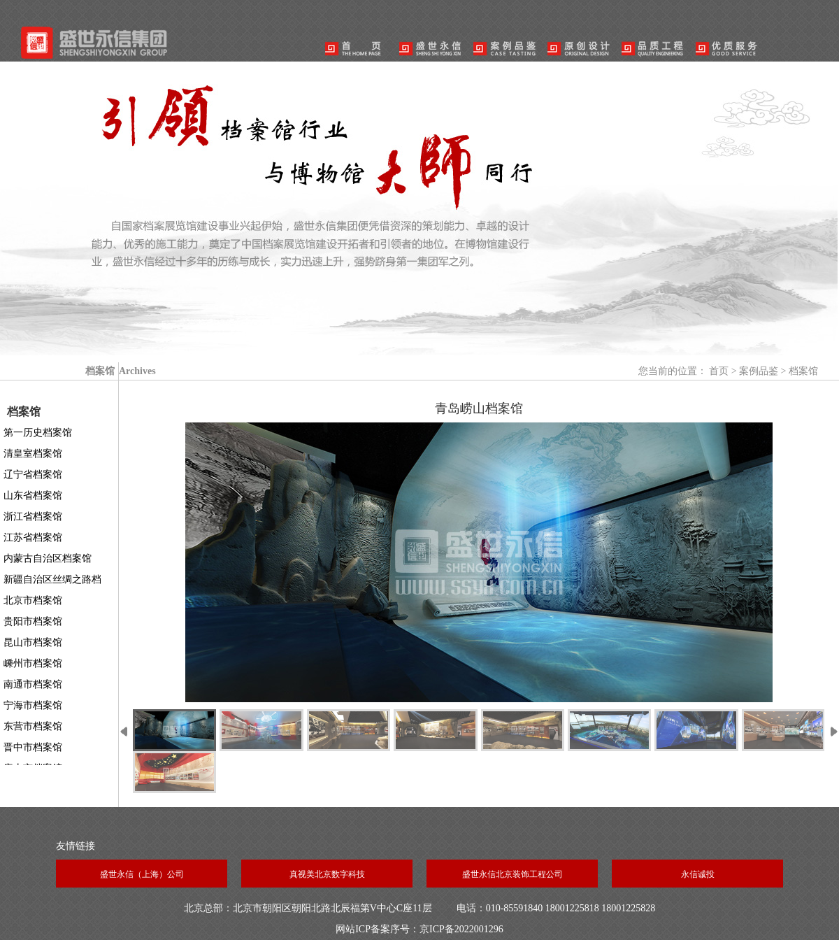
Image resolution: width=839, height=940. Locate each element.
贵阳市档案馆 (32, 621)
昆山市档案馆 (32, 642)
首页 (719, 371)
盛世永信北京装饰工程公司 (512, 874)
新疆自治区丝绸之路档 (52, 579)
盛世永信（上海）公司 (142, 874)
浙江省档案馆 (32, 516)
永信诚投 (698, 874)
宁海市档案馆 (32, 705)
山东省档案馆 (32, 495)
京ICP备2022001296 (461, 929)
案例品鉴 (758, 371)
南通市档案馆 (32, 684)
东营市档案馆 (32, 726)
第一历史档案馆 (37, 432)
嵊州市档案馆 (32, 663)
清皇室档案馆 (32, 453)
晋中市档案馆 (32, 747)
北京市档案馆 (32, 600)
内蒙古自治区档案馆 (47, 558)
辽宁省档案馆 (32, 474)
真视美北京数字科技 (327, 874)
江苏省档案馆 (32, 537)
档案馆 (803, 371)
